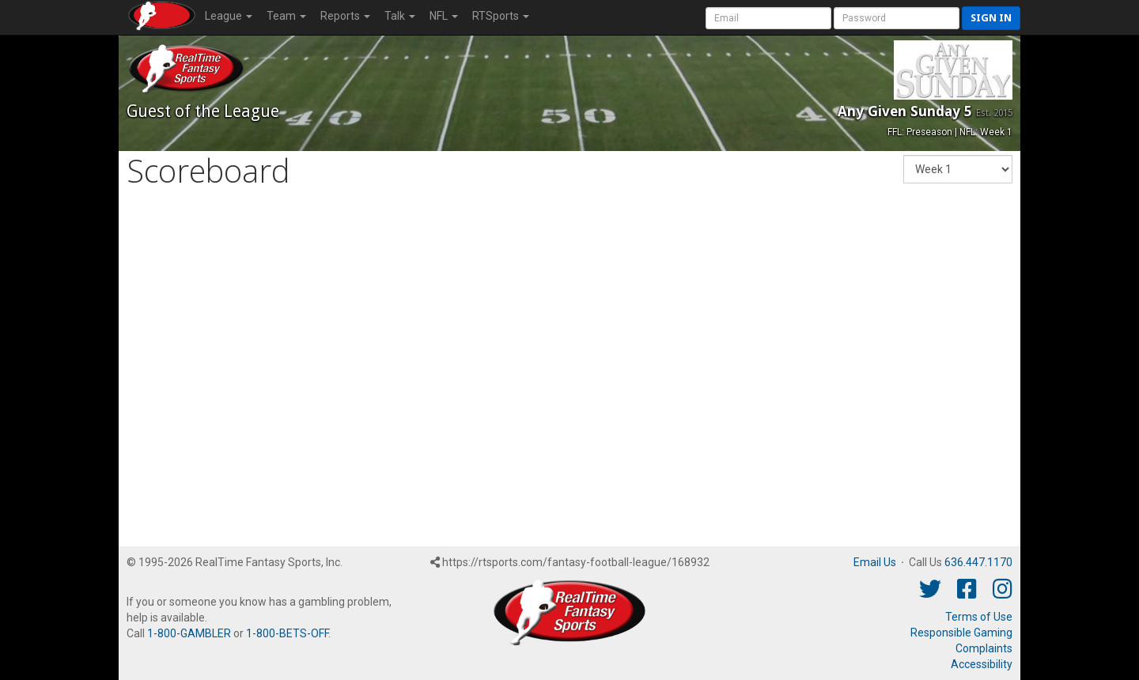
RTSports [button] (500, 15)
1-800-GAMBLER (189, 633)
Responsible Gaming (961, 632)
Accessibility (981, 664)
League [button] (228, 15)
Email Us (874, 562)
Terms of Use (978, 616)
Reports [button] (345, 15)
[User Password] (896, 18)
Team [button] (286, 15)
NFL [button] (443, 15)
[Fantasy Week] (957, 169)
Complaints (983, 648)
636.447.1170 (978, 562)
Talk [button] (399, 15)
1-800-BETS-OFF (287, 633)
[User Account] (768, 18)
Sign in (991, 18)
